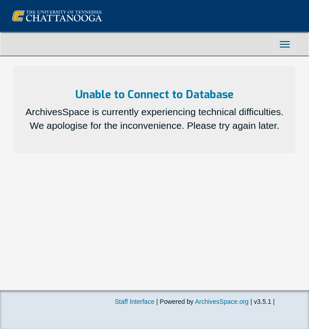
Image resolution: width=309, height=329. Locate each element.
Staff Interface (134, 301)
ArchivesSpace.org (222, 301)
